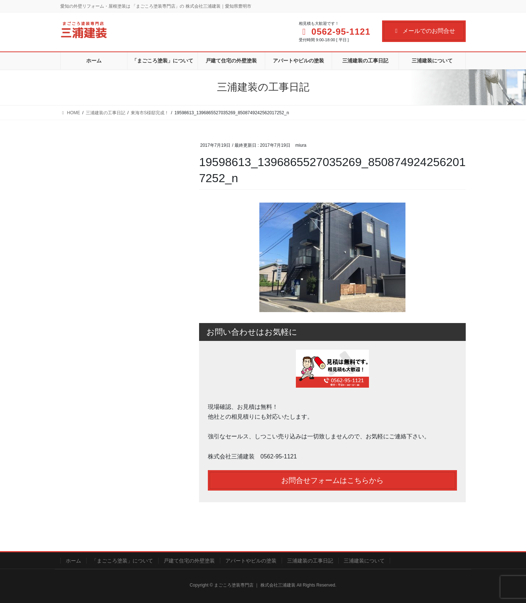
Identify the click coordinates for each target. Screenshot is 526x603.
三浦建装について (364, 561)
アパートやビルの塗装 (251, 561)
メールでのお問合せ (424, 31)
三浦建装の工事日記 (310, 561)
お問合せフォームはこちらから (332, 480)
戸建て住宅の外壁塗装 (189, 561)
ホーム (73, 561)
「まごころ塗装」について (122, 561)
